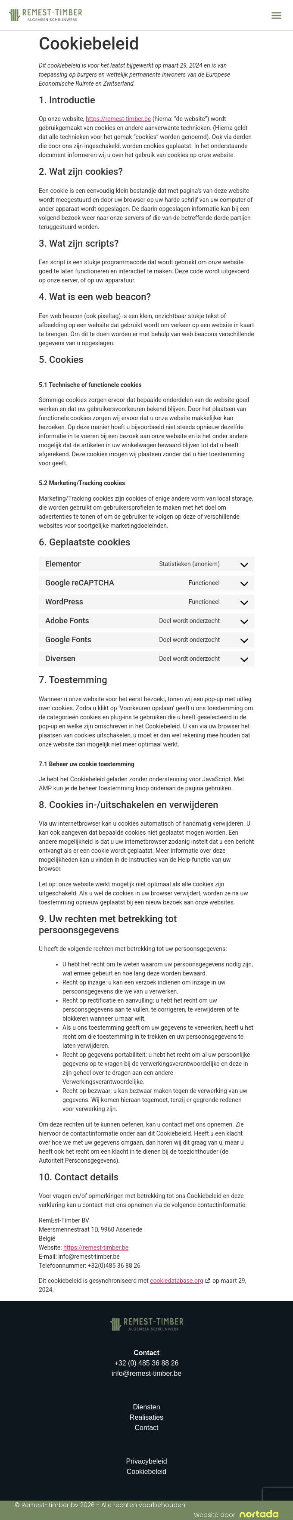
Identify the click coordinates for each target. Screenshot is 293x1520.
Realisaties (146, 1417)
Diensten (146, 1407)
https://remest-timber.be (118, 118)
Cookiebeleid (147, 1471)
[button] (276, 15)
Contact (146, 1427)
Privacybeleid (146, 1461)
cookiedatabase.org (176, 1280)
